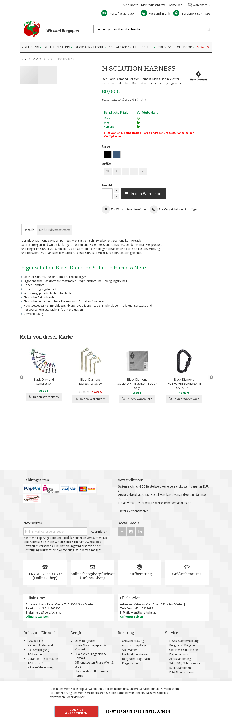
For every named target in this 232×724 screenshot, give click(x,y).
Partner (80, 675)
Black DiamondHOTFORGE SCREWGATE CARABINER (184, 383)
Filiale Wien (130, 598)
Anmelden (175, 5)
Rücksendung (36, 654)
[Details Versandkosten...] (134, 511)
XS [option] (107, 171)
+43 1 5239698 (143, 608)
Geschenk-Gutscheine (183, 650)
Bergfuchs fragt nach (136, 659)
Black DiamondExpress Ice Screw (90, 381)
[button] (47, 74)
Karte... (90, 604)
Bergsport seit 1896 (192, 13)
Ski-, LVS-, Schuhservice (184, 663)
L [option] (134, 171)
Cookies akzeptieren (76, 711)
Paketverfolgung (38, 650)
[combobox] (152, 29)
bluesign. (77, 309)
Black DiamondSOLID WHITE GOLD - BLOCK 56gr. (137, 383)
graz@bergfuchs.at (48, 612)
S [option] (116, 171)
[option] (108, 154)
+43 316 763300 (49, 608)
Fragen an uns (131, 663)
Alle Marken (130, 650)
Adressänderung (180, 659)
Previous (22, 377)
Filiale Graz (35, 598)
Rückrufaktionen (180, 668)
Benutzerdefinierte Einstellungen (137, 711)
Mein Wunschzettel (153, 5)
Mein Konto (130, 5)
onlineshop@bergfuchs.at (93, 574)
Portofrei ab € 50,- (118, 13)
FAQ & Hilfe (35, 641)
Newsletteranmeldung (184, 641)
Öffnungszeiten (37, 616)
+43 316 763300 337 (45, 574)
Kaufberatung (139, 574)
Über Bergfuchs (85, 641)
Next (210, 377)
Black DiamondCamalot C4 (43, 381)
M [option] (125, 171)
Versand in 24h (155, 13)
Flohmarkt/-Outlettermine (92, 671)
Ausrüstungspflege (134, 645)
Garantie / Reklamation (43, 659)
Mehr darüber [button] (75, 697)
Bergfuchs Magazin (182, 645)
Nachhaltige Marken (135, 654)
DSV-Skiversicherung (182, 672)
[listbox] (156, 155)
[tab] (29, 230)
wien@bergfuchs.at (143, 612)
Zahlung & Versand (40, 645)
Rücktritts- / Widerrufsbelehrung (40, 665)
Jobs (77, 680)
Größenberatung (187, 574)
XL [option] (143, 171)
